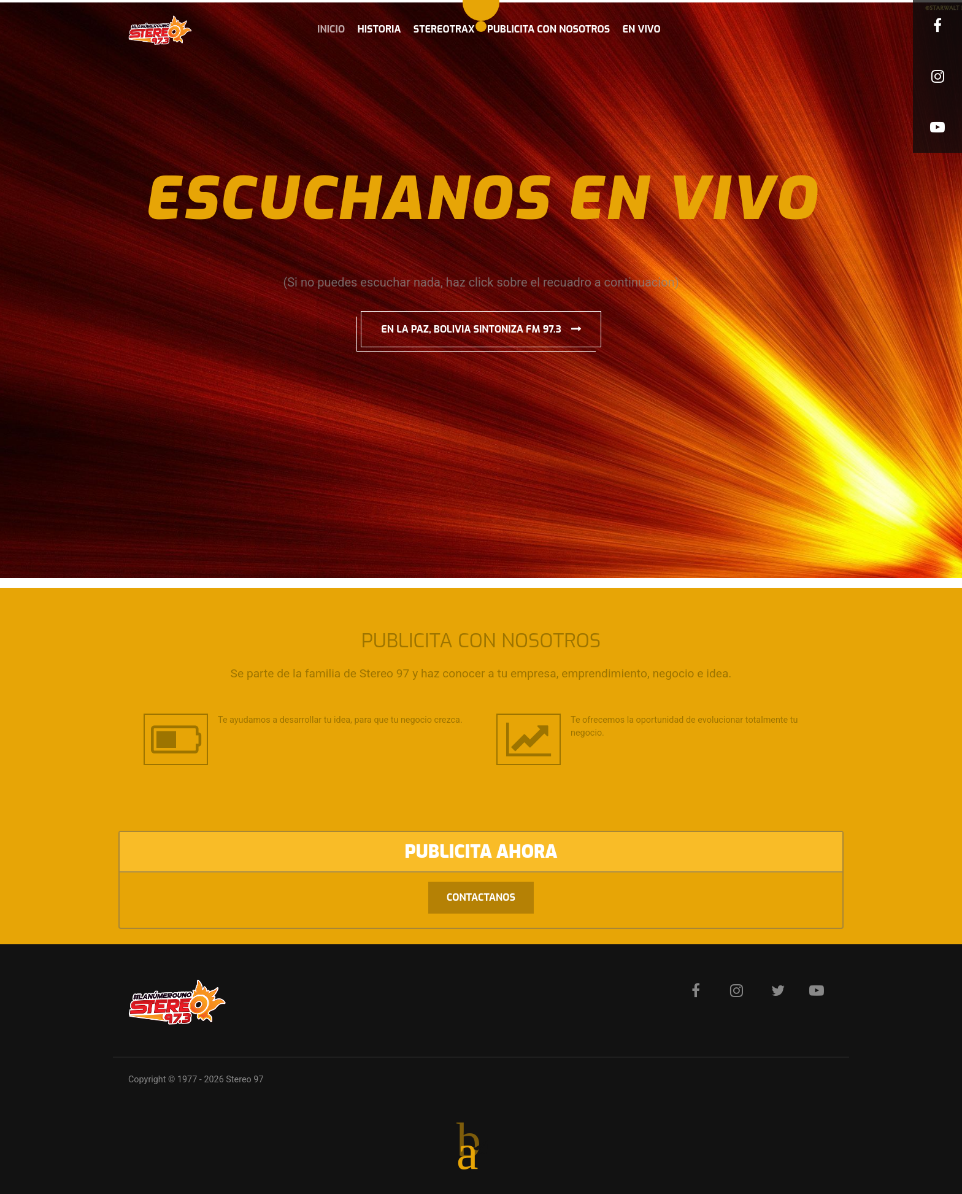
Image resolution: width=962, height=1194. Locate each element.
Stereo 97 (244, 1079)
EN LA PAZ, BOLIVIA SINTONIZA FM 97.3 (471, 329)
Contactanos (481, 897)
